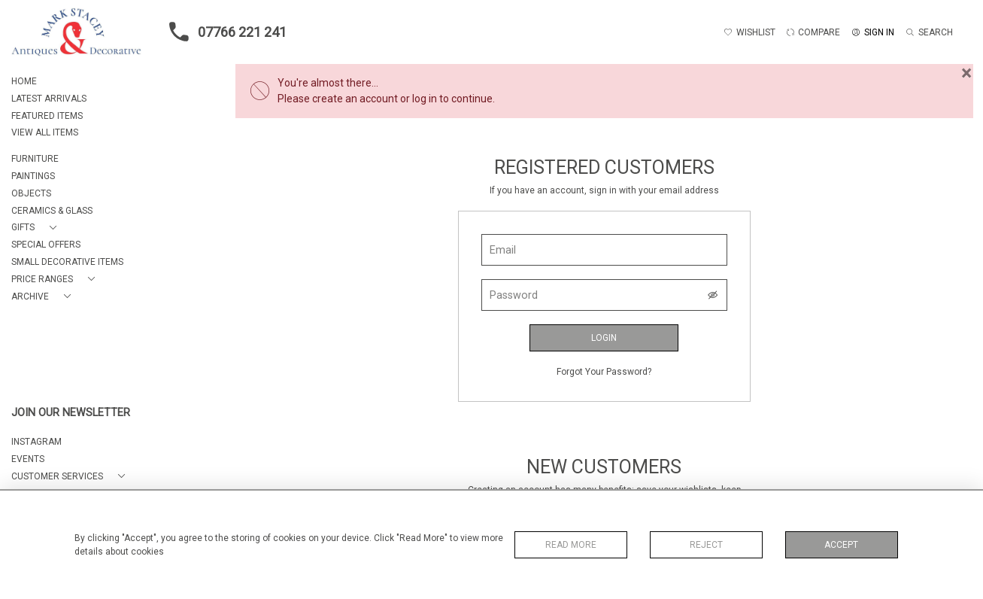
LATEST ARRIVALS (48, 98)
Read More (570, 545)
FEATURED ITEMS (47, 116)
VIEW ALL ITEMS (44, 132)
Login (604, 338)
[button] (36, 227)
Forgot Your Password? (604, 371)
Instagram (36, 441)
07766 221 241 (223, 31)
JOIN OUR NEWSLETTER (70, 412)
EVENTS (27, 459)
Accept (841, 545)
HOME (24, 81)
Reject (706, 545)
